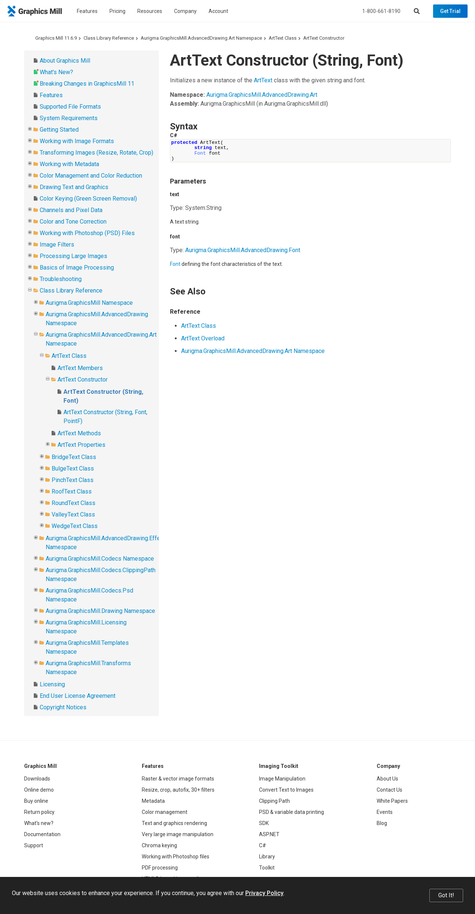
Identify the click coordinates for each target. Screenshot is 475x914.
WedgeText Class (75, 525)
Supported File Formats (70, 106)
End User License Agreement (77, 695)
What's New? (56, 72)
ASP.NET (269, 834)
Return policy (39, 812)
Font (175, 264)
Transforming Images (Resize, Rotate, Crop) (96, 152)
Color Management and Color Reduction (91, 175)
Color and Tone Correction (73, 221)
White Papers (392, 801)
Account (218, 11)
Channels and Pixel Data (71, 210)
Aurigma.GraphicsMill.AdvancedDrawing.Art (261, 94)
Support (33, 845)
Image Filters (57, 244)
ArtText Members (80, 368)
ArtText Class (283, 38)
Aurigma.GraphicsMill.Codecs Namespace (100, 558)
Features (87, 11)
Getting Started (59, 129)
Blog (382, 823)
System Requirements (69, 118)
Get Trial (450, 11)
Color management (164, 812)
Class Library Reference (108, 38)
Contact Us (389, 790)
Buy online (36, 801)
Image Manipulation (282, 779)
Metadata (153, 801)
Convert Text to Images (286, 790)
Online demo (39, 790)
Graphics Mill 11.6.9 (56, 38)
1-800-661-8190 (381, 11)
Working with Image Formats (77, 141)
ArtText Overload (203, 338)
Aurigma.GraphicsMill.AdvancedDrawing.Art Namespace (201, 38)
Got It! (446, 895)
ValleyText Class (73, 514)
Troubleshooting (61, 279)
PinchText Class (73, 480)
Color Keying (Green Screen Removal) (88, 198)
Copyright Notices (63, 707)
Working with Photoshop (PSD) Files (87, 233)
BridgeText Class (74, 457)
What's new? (38, 823)
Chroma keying (159, 845)
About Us (387, 779)
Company (185, 11)
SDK (264, 823)
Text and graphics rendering (174, 823)
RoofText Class (72, 491)
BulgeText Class (73, 468)
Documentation (42, 834)
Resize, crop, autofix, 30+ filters (178, 790)
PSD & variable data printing (291, 812)
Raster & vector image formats (178, 779)
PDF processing (160, 868)
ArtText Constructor (323, 38)
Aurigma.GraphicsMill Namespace (89, 302)
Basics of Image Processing (77, 267)
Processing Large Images (73, 256)
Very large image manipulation (177, 834)
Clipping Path (274, 801)
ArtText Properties (81, 444)
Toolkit (267, 868)
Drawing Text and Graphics (74, 187)
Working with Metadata (69, 164)
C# (262, 845)
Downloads (37, 779)
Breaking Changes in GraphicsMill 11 (87, 83)
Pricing (117, 11)
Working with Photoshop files (175, 856)
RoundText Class (73, 503)
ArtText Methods (79, 433)
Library (267, 856)
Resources (149, 11)
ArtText (263, 80)
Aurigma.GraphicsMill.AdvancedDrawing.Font (242, 250)
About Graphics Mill (65, 60)
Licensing (52, 684)
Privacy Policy (264, 893)
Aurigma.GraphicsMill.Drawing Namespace (100, 610)
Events (385, 812)
